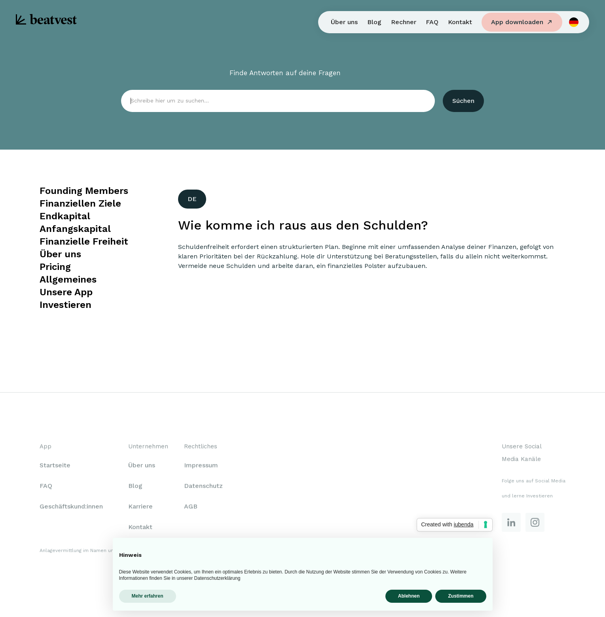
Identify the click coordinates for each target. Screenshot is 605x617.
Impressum (201, 466)
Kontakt (460, 22)
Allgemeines (68, 279)
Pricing (55, 266)
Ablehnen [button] (409, 596)
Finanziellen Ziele (80, 203)
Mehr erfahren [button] (147, 596)
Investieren (65, 304)
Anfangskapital (75, 228)
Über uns (344, 22)
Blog (374, 22)
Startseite (55, 466)
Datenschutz (203, 487)
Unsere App (66, 292)
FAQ (432, 22)
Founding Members (84, 190)
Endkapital (65, 216)
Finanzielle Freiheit (84, 241)
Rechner (403, 22)
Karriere (140, 507)
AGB (190, 507)
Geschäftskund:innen (71, 507)
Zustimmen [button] (460, 596)
